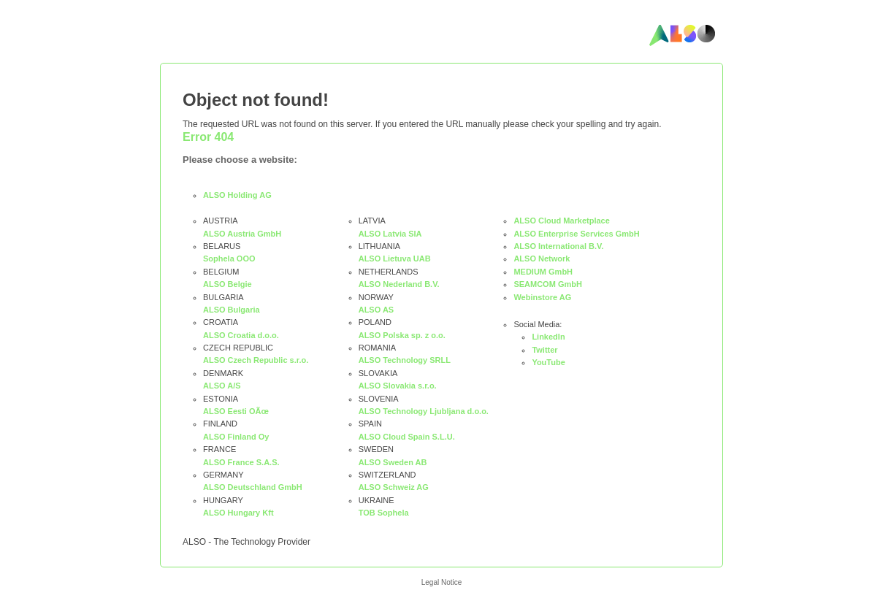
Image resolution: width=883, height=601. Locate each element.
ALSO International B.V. (558, 246)
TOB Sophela (384, 512)
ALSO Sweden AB (393, 462)
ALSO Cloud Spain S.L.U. (407, 436)
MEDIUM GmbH (543, 271)
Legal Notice (441, 582)
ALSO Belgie (227, 284)
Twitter (544, 349)
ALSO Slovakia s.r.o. (398, 385)
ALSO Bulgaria (231, 309)
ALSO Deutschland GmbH (252, 487)
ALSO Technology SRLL (405, 360)
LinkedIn (548, 336)
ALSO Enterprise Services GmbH (576, 233)
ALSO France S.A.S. (241, 462)
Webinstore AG (542, 297)
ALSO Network (541, 258)
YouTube (548, 362)
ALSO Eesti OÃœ (236, 411)
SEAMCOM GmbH (547, 284)
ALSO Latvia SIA (390, 233)
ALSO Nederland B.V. (399, 284)
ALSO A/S (222, 385)
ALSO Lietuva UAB (395, 258)
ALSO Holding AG (237, 195)
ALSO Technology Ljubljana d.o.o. (424, 411)
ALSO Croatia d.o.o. (241, 335)
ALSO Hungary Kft (238, 512)
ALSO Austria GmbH (242, 233)
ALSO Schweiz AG (394, 487)
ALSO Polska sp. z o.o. (402, 335)
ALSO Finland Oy (236, 436)
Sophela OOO (229, 258)
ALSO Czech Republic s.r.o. (255, 360)
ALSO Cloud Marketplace (561, 220)
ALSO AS (376, 309)
